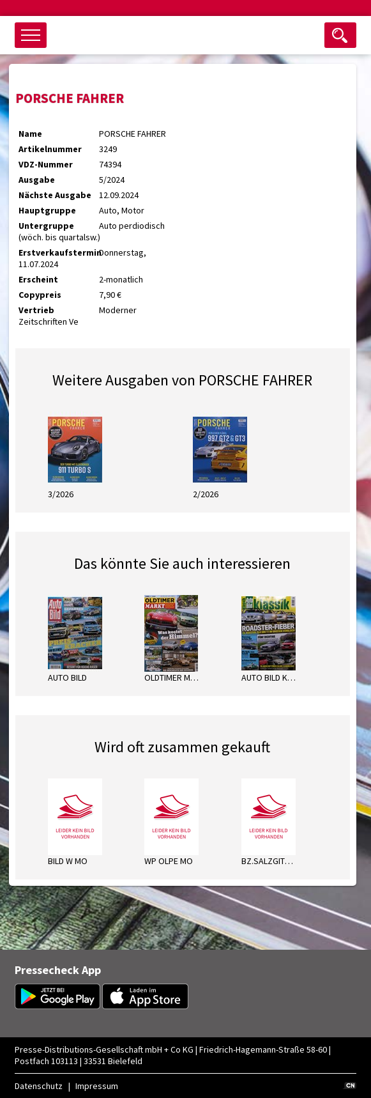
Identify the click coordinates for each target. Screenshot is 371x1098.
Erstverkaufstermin (59, 252)
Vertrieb (36, 310)
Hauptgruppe (47, 210)
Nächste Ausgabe (55, 195)
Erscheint (38, 279)
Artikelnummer (50, 149)
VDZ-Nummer (46, 164)
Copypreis (40, 294)
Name (30, 133)
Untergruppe (46, 225)
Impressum (96, 1086)
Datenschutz (39, 1086)
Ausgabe (37, 179)
